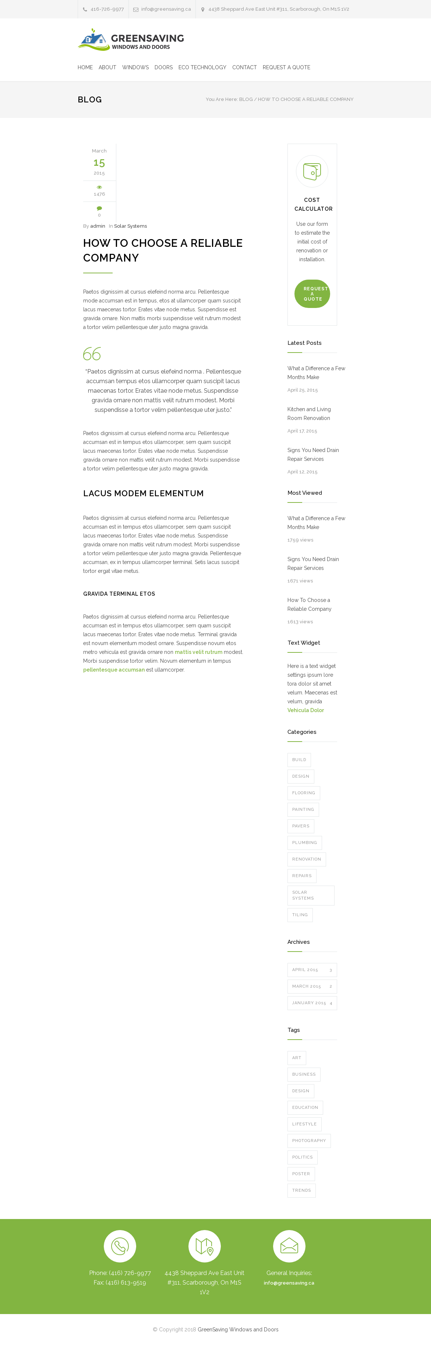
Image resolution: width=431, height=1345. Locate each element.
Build (299, 759)
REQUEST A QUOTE (286, 67)
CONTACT (244, 67)
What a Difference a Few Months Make (316, 372)
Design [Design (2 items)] (301, 1091)
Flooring (303, 793)
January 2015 (312, 1003)
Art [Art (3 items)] (296, 1057)
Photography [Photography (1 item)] (309, 1140)
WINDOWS (135, 67)
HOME (85, 67)
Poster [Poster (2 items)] (301, 1173)
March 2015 (312, 987)
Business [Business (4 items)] (304, 1074)
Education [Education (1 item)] (305, 1107)
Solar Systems (130, 226)
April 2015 (312, 970)
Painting (303, 809)
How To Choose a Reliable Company (309, 604)
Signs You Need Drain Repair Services (313, 454)
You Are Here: (222, 99)
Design (301, 776)
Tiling (300, 915)
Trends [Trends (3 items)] (301, 1190)
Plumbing (304, 842)
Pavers (301, 826)
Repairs (302, 875)
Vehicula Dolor (305, 710)
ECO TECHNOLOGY (202, 67)
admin (97, 226)
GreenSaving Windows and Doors (238, 1329)
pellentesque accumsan (114, 670)
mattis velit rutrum (198, 652)
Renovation (306, 859)
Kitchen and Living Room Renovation (309, 413)
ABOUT (107, 67)
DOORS (164, 67)
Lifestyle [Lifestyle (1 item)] (304, 1124)
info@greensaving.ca (289, 1283)
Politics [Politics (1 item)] (302, 1157)
